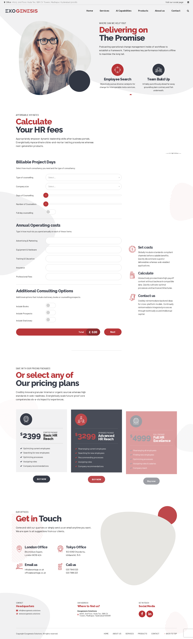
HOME (106, 633)
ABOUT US (117, 633)
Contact (175, 11)
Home (89, 11)
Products (143, 11)
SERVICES (129, 633)
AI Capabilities (123, 11)
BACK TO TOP (171, 633)
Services (104, 11)
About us (160, 11)
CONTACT (155, 633)
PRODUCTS (142, 633)
